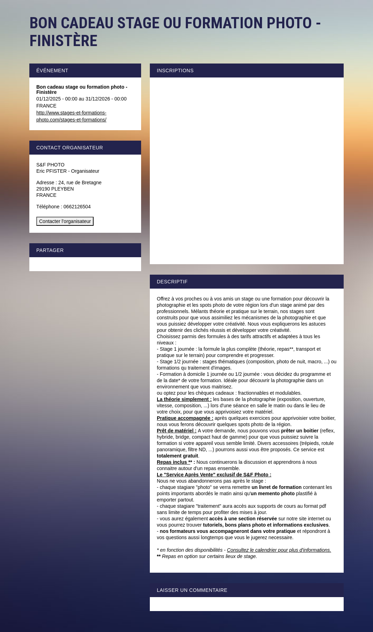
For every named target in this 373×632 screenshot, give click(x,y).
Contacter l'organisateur (65, 221)
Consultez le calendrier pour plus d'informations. (279, 550)
